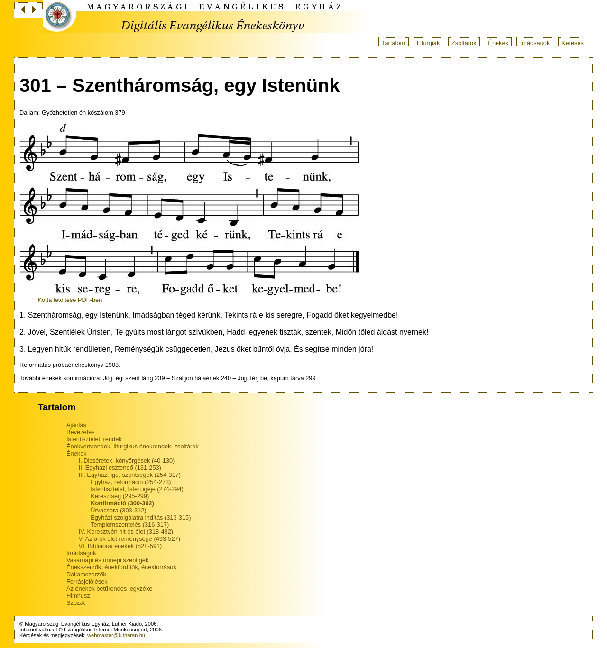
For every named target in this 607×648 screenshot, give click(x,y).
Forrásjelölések (87, 581)
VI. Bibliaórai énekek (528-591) (120, 545)
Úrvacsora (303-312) (118, 510)
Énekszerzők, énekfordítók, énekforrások (121, 567)
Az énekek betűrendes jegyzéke (109, 588)
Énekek (498, 42)
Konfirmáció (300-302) (122, 503)
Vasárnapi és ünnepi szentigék (107, 560)
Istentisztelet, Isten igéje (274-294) (137, 489)
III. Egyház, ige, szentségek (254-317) (130, 474)
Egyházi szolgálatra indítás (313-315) (141, 517)
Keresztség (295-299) (120, 496)
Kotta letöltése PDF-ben (69, 299)
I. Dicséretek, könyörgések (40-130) (127, 460)
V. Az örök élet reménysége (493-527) (129, 538)
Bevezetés (80, 432)
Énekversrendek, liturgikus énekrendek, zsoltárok (132, 446)
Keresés (572, 42)
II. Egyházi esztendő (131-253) (120, 467)
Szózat (75, 602)
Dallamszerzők (86, 574)
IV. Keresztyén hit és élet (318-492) (126, 531)
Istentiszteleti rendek (94, 439)
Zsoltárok (464, 42)
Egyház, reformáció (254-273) (131, 481)
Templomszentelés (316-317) (130, 524)
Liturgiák (428, 42)
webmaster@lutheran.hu (116, 635)
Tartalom (393, 42)
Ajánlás (76, 425)
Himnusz (78, 595)
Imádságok (535, 42)
